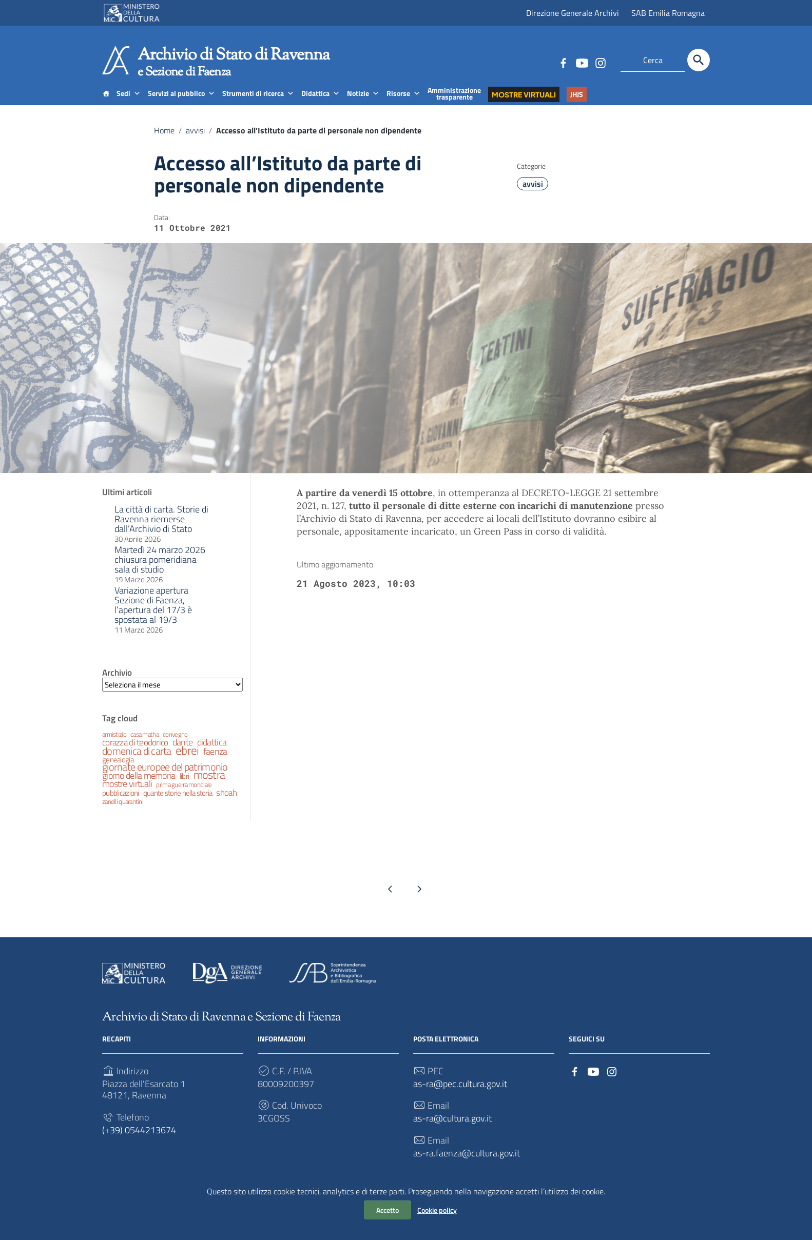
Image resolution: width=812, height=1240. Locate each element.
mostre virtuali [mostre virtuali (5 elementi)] (127, 793)
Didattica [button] (320, 103)
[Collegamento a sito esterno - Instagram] (600, 62)
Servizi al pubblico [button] (181, 103)
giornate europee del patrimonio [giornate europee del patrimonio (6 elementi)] (165, 777)
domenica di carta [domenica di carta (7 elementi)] (136, 760)
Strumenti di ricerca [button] (258, 103)
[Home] (105, 103)
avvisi (195, 140)
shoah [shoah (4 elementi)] (226, 802)
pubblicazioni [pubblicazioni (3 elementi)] (120, 802)
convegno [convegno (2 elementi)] (175, 744)
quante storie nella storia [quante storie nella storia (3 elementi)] (177, 802)
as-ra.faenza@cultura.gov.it (466, 1163)
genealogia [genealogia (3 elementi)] (117, 769)
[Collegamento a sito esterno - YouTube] (581, 62)
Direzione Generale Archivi (572, 13)
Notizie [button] (363, 103)
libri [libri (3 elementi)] (184, 786)
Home (164, 140)
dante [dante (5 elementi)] (182, 752)
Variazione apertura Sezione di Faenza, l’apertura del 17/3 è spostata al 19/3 (153, 614)
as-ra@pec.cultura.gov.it (460, 1094)
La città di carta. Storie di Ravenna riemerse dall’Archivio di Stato (161, 528)
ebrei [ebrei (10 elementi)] (187, 760)
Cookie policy (437, 1210)
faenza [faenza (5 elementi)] (215, 761)
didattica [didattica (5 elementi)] (212, 752)
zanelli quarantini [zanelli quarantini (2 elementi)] (122, 811)
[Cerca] (698, 60)
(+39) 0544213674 (139, 1140)
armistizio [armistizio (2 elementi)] (114, 744)
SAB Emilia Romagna (668, 13)
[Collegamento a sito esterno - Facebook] (563, 62)
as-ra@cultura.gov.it (452, 1129)
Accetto (387, 1210)
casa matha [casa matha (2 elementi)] (144, 744)
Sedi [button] (129, 103)
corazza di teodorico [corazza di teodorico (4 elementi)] (135, 752)
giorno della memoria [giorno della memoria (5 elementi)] (139, 785)
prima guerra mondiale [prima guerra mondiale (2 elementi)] (183, 794)
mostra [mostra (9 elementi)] (209, 785)
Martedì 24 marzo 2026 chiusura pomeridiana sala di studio (159, 569)
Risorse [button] (403, 103)
